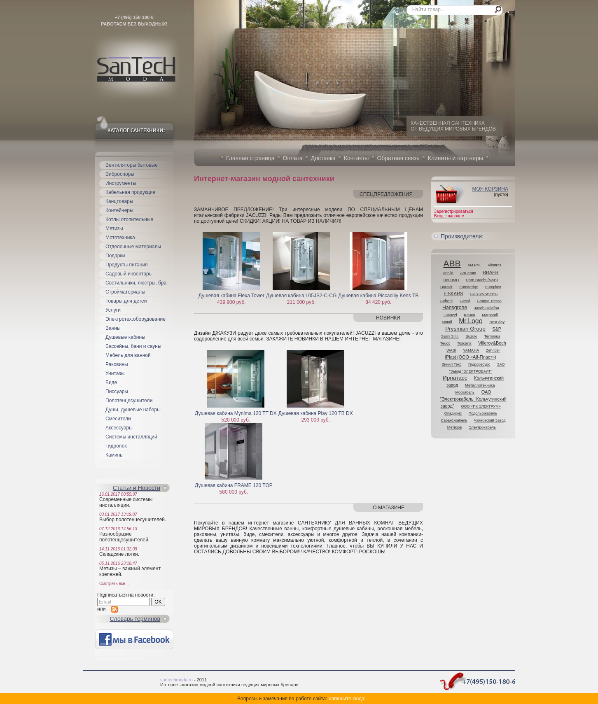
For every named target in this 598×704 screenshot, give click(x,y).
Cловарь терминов (135, 618)
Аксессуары (119, 428)
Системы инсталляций (131, 437)
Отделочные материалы (133, 246)
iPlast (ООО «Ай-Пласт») (470, 356)
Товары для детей (126, 301)
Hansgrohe (454, 307)
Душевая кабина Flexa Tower (231, 295)
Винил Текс (452, 364)
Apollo (448, 273)
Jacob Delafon (486, 307)
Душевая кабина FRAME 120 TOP (234, 485)
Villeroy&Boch (492, 342)
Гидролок (116, 446)
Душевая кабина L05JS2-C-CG (301, 295)
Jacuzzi (450, 314)
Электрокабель (482, 427)
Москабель (464, 392)
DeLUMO (451, 280)
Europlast (493, 287)
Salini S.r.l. (450, 336)
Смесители (118, 419)
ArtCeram (468, 273)
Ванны (113, 328)
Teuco (445, 343)
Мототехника (120, 237)
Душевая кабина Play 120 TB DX (315, 413)
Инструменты (120, 183)
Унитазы (114, 373)
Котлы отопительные (129, 219)
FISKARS (453, 293)
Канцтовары (119, 201)
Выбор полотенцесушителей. (132, 519)
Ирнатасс (455, 378)
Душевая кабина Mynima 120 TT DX (236, 413)
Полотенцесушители (128, 400)
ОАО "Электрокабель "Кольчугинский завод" (473, 398)
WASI (451, 350)
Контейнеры (119, 210)
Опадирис (453, 413)
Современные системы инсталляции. (126, 502)
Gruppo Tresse (489, 301)
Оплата (293, 158)
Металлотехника (480, 385)
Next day (497, 321)
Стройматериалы (125, 292)
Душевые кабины (125, 337)
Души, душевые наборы (133, 410)
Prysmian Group (465, 329)
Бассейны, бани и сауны (133, 346)
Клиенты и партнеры (455, 158)
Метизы (114, 228)
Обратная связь (398, 158)
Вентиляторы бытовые (131, 165)
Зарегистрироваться (453, 211)
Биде (111, 382)
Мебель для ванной (128, 355)
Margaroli (490, 315)
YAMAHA (471, 350)
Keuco (469, 314)
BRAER (491, 272)
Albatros (494, 265)
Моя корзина (490, 189)
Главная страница (250, 158)
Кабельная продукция (130, 192)
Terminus (492, 336)
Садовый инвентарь (128, 274)
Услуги (113, 310)
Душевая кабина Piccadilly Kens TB (378, 295)
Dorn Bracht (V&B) (482, 279)
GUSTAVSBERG (484, 294)
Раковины (116, 364)
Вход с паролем (449, 216)
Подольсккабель (483, 413)
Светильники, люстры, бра (135, 283)
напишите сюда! (347, 699)
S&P (496, 328)
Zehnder (493, 350)
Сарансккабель (454, 420)
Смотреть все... (113, 583)
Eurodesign (468, 287)
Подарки (115, 256)
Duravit (446, 287)
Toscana (464, 343)
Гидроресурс (479, 364)
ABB (452, 263)
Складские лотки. (119, 554)
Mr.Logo (470, 320)
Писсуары (116, 391)
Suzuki (471, 336)
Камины (114, 455)
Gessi (465, 300)
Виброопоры (119, 174)
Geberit (446, 300)
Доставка (323, 158)
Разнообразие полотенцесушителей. (124, 537)
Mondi (447, 322)
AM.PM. (474, 265)
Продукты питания (126, 265)
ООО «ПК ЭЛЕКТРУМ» (480, 406)
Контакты (356, 158)
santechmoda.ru (176, 679)
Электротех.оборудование (135, 319)
